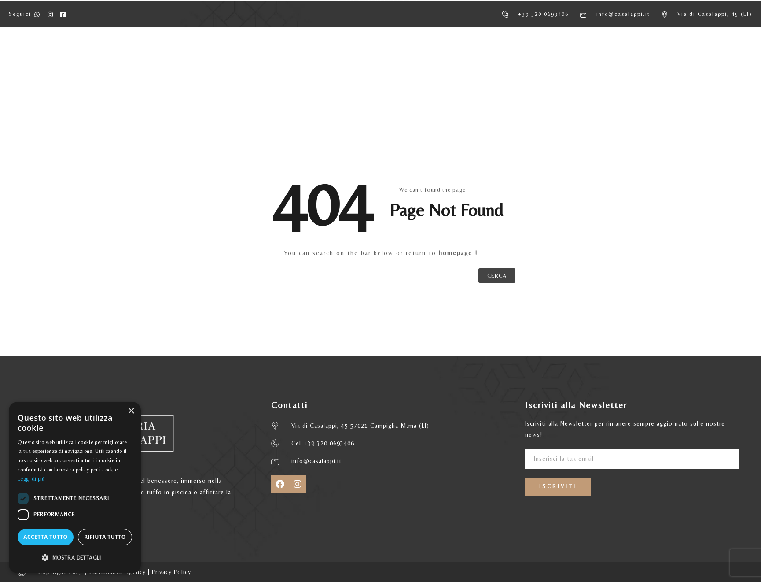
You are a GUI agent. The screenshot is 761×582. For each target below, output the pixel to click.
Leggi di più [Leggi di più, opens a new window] (31, 479)
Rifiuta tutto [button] (105, 537)
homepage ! (458, 252)
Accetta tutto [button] (45, 537)
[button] (75, 557)
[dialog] (75, 487)
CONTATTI (578, 57)
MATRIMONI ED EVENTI (501, 57)
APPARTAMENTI (269, 57)
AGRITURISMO (197, 57)
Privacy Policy (171, 571)
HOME (141, 57)
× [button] (131, 411)
